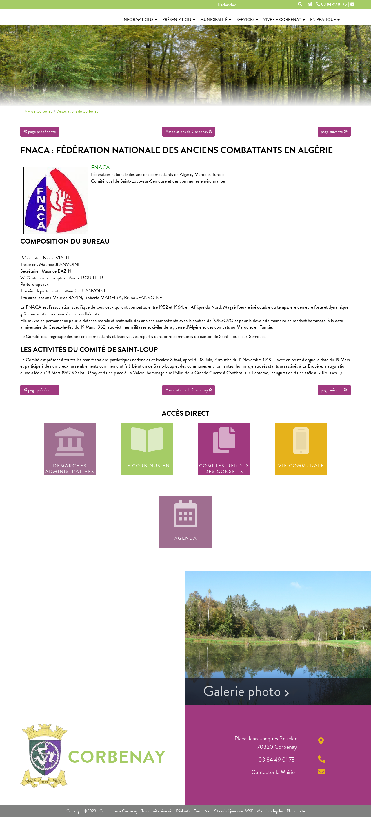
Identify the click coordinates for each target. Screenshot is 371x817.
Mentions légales (270, 811)
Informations (140, 20)
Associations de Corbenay (78, 111)
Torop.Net (202, 811)
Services (247, 20)
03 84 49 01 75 (332, 4)
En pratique (325, 20)
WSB (249, 811)
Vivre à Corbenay (284, 20)
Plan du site (296, 811)
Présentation (178, 20)
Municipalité (215, 20)
